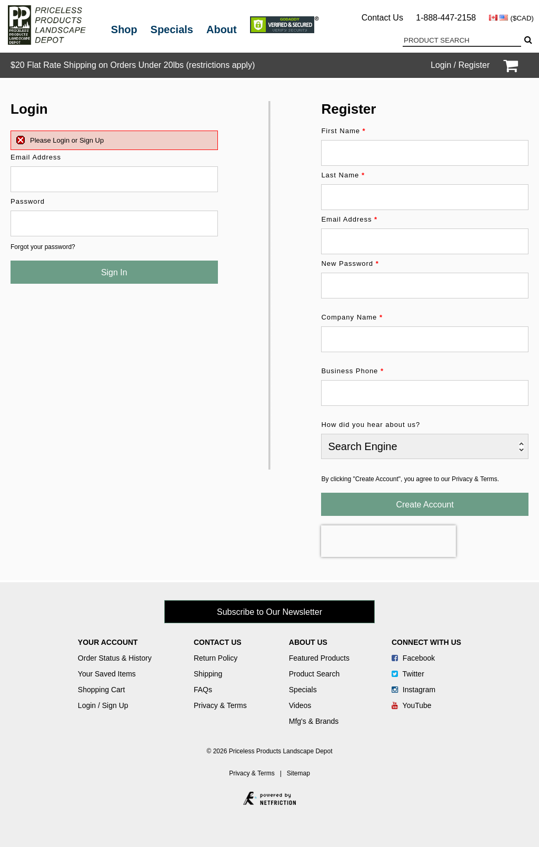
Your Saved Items (107, 674)
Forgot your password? (43, 247)
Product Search (314, 674)
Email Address (36, 157)
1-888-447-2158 (446, 17)
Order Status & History (115, 658)
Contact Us (382, 17)
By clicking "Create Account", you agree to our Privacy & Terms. (410, 479)
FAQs (203, 689)
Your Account (108, 642)
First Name (343, 131)
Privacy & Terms (220, 705)
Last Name (343, 175)
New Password (349, 263)
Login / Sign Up (103, 705)
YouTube (412, 705)
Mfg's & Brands (314, 721)
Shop (124, 29)
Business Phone (352, 371)
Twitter (408, 674)
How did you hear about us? (370, 425)
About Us (308, 642)
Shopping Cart (101, 689)
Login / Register (460, 65)
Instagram (413, 689)
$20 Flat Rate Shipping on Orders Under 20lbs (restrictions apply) (133, 65)
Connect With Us (426, 642)
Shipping (208, 674)
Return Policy (215, 658)
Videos (300, 705)
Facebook (413, 658)
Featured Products (319, 658)
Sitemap (298, 773)
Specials (172, 29)
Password (28, 201)
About (221, 29)
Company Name (352, 317)
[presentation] (388, 541)
